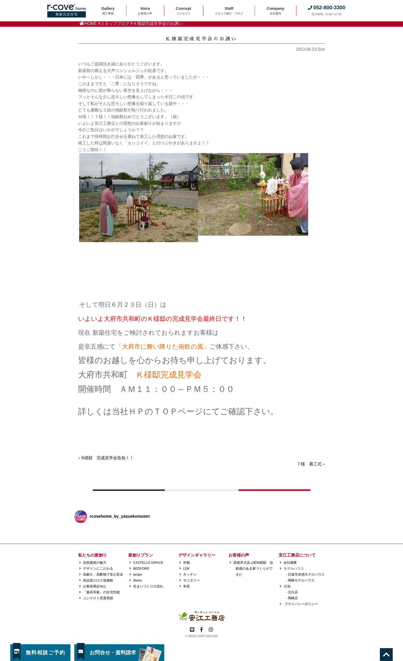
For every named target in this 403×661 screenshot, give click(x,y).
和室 (186, 586)
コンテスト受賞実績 (98, 598)
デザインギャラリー (196, 555)
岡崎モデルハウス (301, 580)
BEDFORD (141, 568)
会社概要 (290, 563)
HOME (91, 23)
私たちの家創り (92, 555)
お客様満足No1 (94, 586)
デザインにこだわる (98, 568)
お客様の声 (238, 555)
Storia (137, 580)
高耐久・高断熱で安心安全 (103, 574)
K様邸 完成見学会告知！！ (107, 458)
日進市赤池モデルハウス (306, 574)
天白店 (293, 592)
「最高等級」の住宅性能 (101, 592)
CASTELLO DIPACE (148, 563)
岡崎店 (293, 598)
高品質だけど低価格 (98, 580)
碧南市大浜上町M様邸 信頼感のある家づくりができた (253, 568)
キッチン (190, 574)
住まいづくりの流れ (148, 586)
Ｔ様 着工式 (309, 464)
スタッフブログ (114, 23)
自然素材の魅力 (94, 563)
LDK (186, 568)
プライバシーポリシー (300, 604)
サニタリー (191, 580)
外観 (186, 563)
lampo (137, 574)
